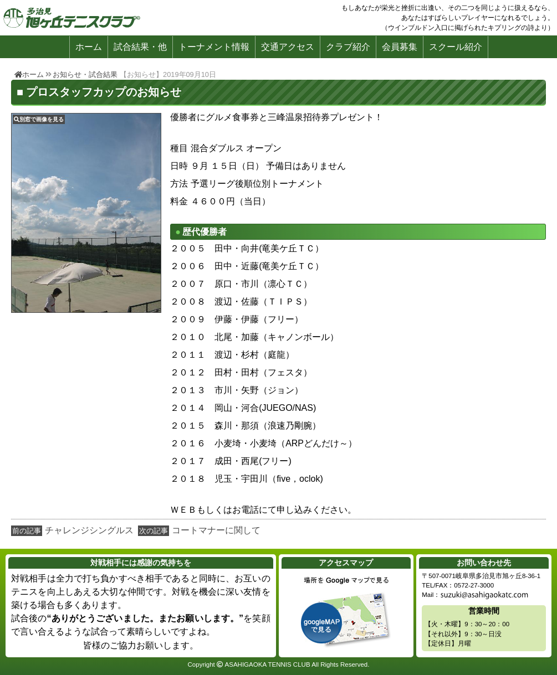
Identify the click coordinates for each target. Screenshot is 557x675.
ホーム (88, 46)
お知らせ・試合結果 (85, 74)
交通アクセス (287, 46)
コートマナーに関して (216, 530)
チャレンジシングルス (89, 530)
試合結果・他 (140, 46)
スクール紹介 (455, 46)
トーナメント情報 (213, 46)
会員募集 (399, 46)
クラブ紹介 (348, 46)
